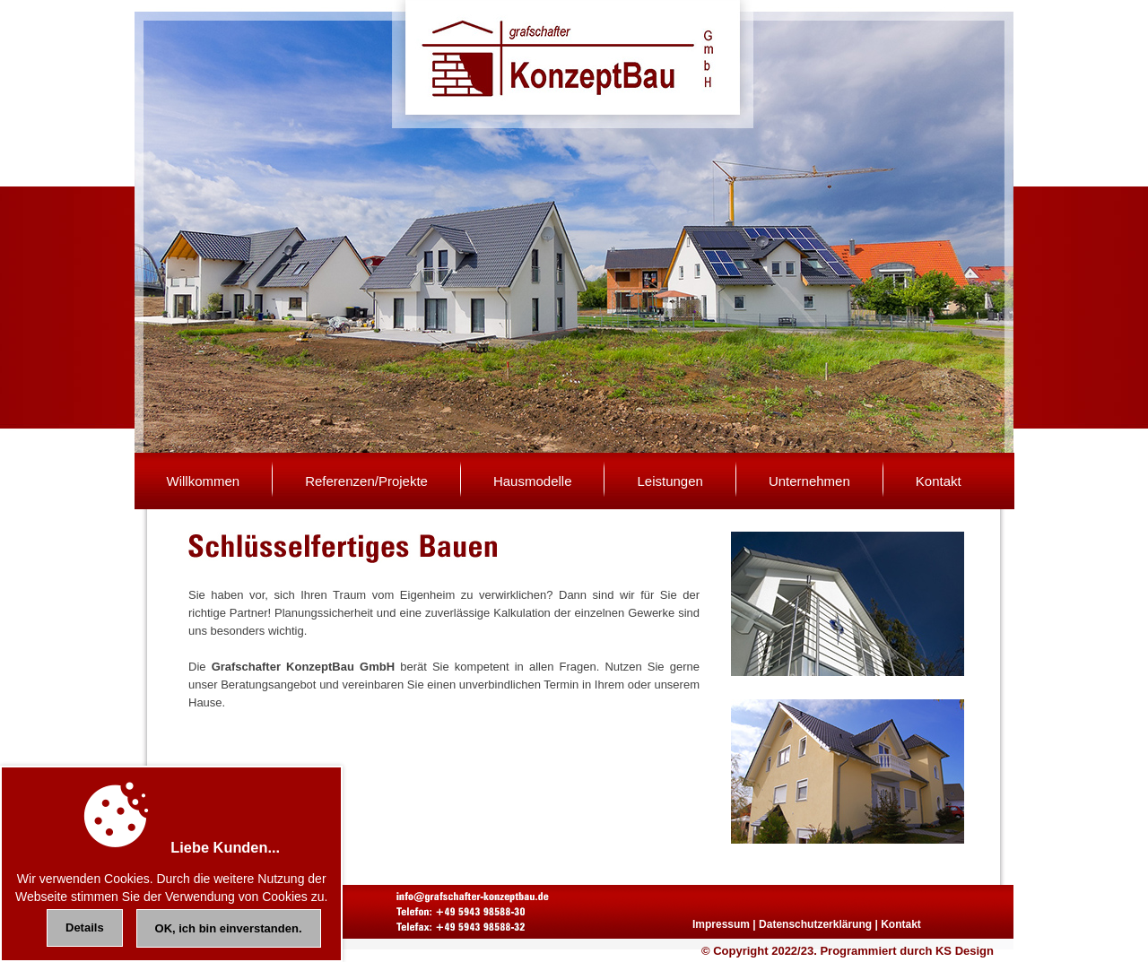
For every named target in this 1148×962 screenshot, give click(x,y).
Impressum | (724, 924)
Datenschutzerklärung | (818, 924)
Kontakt (901, 924)
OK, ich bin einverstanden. (228, 928)
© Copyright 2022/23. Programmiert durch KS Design (847, 951)
